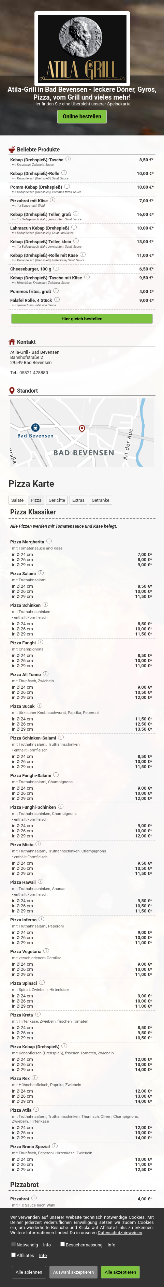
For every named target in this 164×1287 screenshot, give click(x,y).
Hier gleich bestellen (82, 318)
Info (47, 1244)
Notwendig (27, 1244)
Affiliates (25, 1255)
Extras (78, 500)
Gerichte (57, 500)
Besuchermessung (84, 1244)
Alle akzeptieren (120, 1272)
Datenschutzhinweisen (120, 1232)
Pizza (36, 500)
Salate (17, 500)
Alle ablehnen (29, 1272)
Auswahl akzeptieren (73, 1272)
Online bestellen (82, 117)
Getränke (100, 500)
